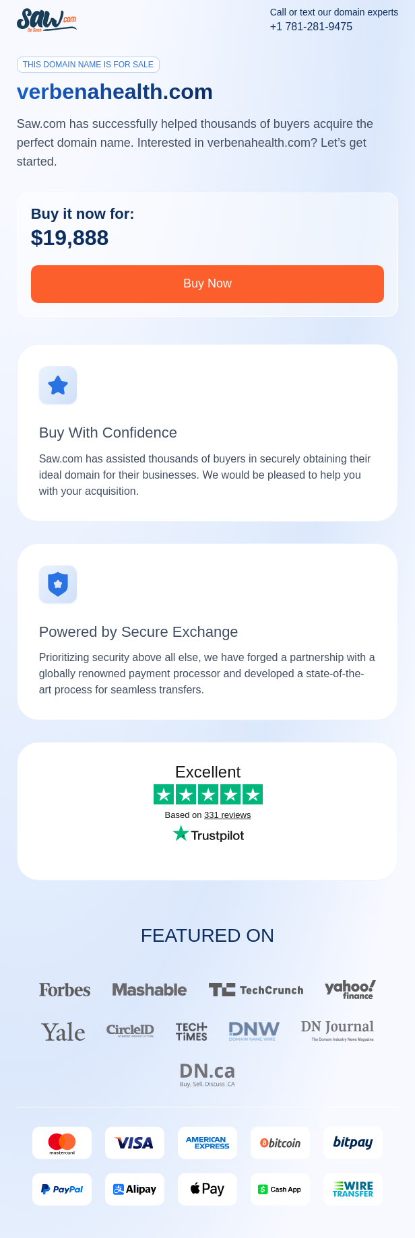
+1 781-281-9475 (311, 26)
